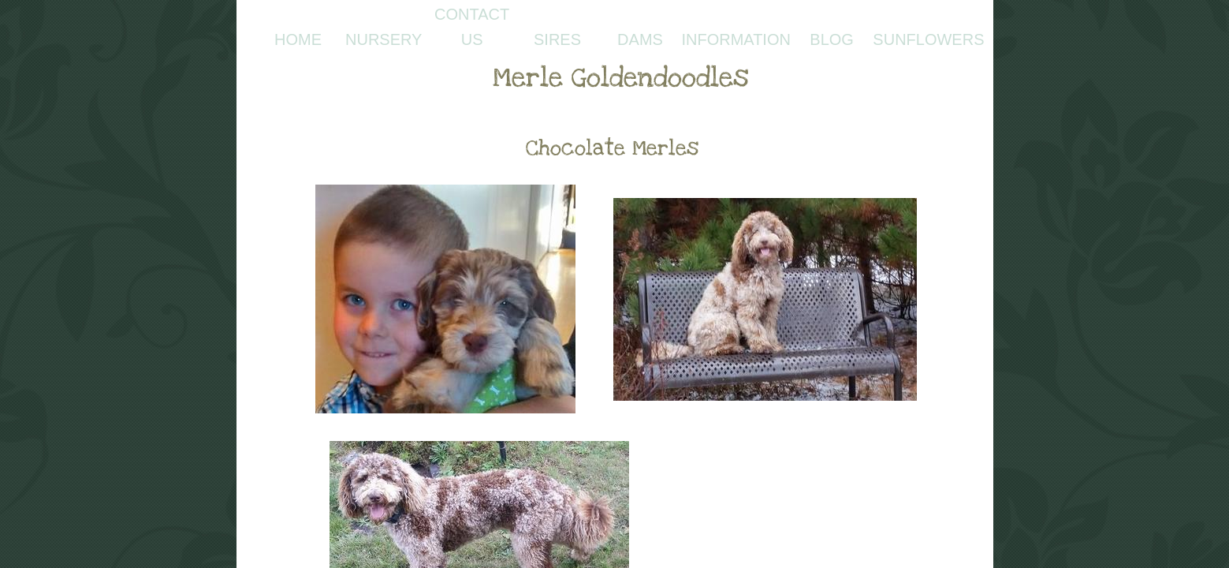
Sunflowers (928, 39)
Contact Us (471, 27)
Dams (640, 39)
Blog (832, 39)
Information (736, 39)
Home (298, 39)
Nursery (383, 39)
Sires (557, 39)
